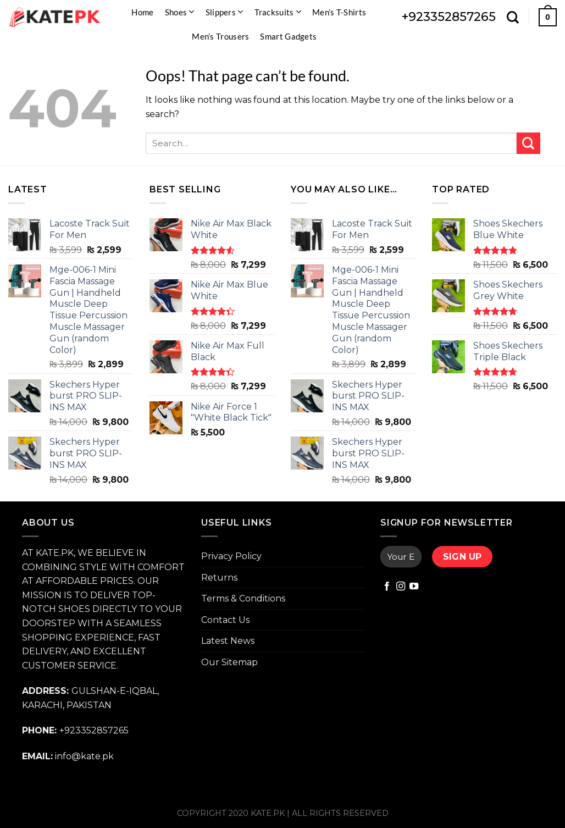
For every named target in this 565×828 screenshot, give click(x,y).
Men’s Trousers (220, 36)
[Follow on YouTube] (413, 587)
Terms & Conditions (243, 598)
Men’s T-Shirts (339, 12)
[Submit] (528, 143)
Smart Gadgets (288, 36)
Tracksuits (278, 12)
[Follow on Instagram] (400, 587)
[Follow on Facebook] (387, 587)
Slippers (224, 12)
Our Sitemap (229, 662)
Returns (219, 577)
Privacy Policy (231, 556)
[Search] (513, 17)
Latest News (227, 641)
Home (142, 12)
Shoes (180, 12)
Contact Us (225, 620)
